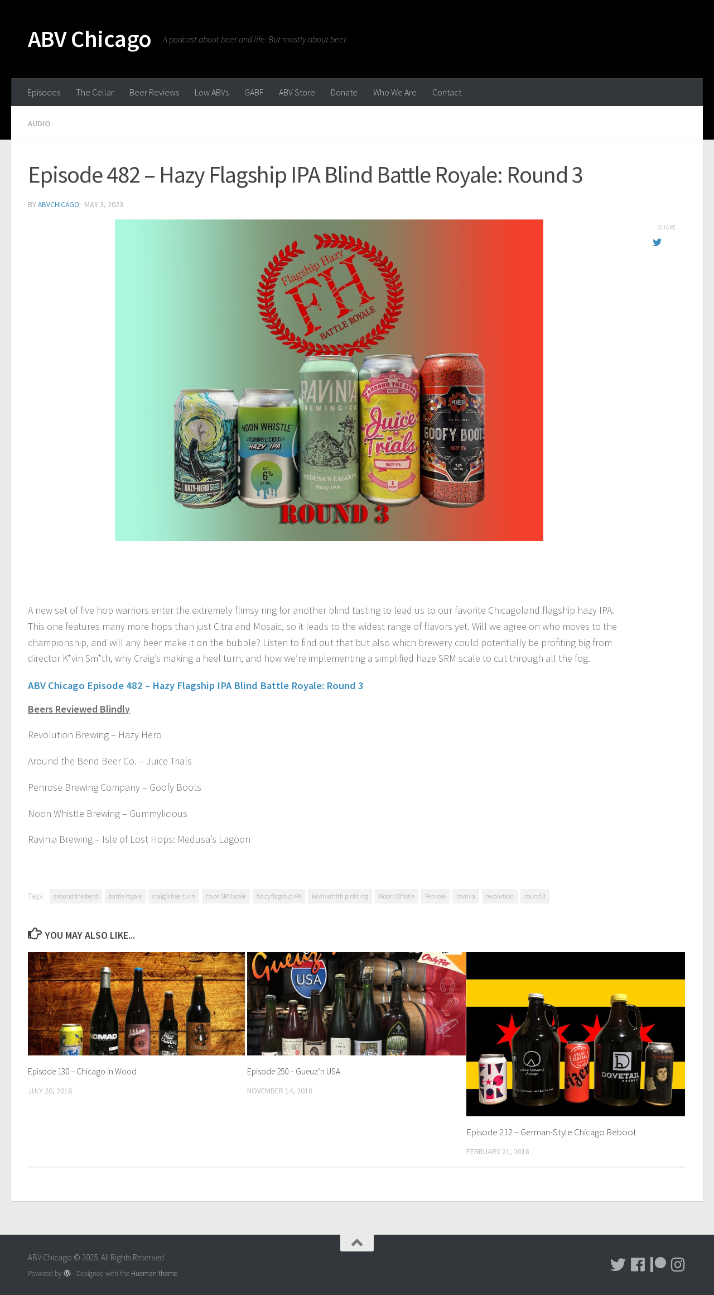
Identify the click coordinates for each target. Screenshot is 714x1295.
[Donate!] (658, 1262)
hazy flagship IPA (279, 894)
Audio (40, 122)
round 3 (535, 894)
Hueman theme (154, 1271)
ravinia (465, 894)
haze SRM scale (226, 894)
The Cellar (95, 92)
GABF (253, 92)
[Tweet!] (618, 1262)
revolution (500, 894)
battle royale (125, 894)
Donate (344, 92)
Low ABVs (212, 92)
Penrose (435, 894)
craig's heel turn (173, 894)
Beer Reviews (154, 92)
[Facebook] (638, 1262)
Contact (446, 92)
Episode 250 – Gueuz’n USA (298, 1069)
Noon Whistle (396, 894)
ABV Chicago (90, 38)
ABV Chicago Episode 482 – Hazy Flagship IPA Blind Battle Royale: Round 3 (230, 683)
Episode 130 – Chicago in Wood (87, 1069)
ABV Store (297, 92)
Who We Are (395, 92)
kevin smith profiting (340, 894)
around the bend (76, 894)
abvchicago (59, 204)
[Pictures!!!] (678, 1262)
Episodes (43, 92)
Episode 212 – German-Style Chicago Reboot (551, 1130)
